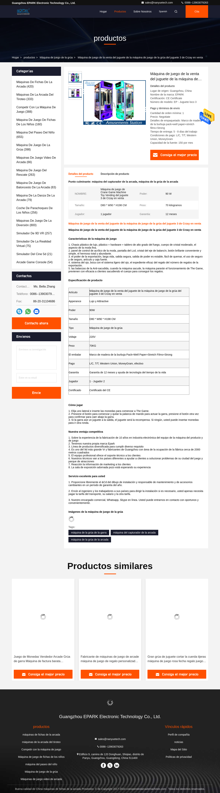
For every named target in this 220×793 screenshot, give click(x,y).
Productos (120, 11)
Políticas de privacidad (179, 756)
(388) (36, 109)
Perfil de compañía (179, 734)
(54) (34, 262)
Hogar (103, 11)
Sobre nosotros (142, 11)
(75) (33, 243)
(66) (36, 160)
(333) (34, 97)
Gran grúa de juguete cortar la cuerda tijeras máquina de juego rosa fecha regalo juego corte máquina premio (176, 659)
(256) (34, 210)
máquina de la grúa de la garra (89, 532)
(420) (34, 84)
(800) (34, 223)
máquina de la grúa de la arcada (89, 539)
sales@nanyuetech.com (157, 2)
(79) (35, 197)
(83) (36, 185)
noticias (178, 742)
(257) (34, 233)
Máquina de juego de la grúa (56, 57)
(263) (31, 172)
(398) (33, 147)
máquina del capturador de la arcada (134, 532)
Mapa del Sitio (179, 749)
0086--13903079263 (194, 2)
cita (197, 11)
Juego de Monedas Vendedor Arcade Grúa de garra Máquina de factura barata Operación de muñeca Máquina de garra (42, 659)
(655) (35, 134)
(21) (34, 254)
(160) (36, 122)
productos (29, 57)
